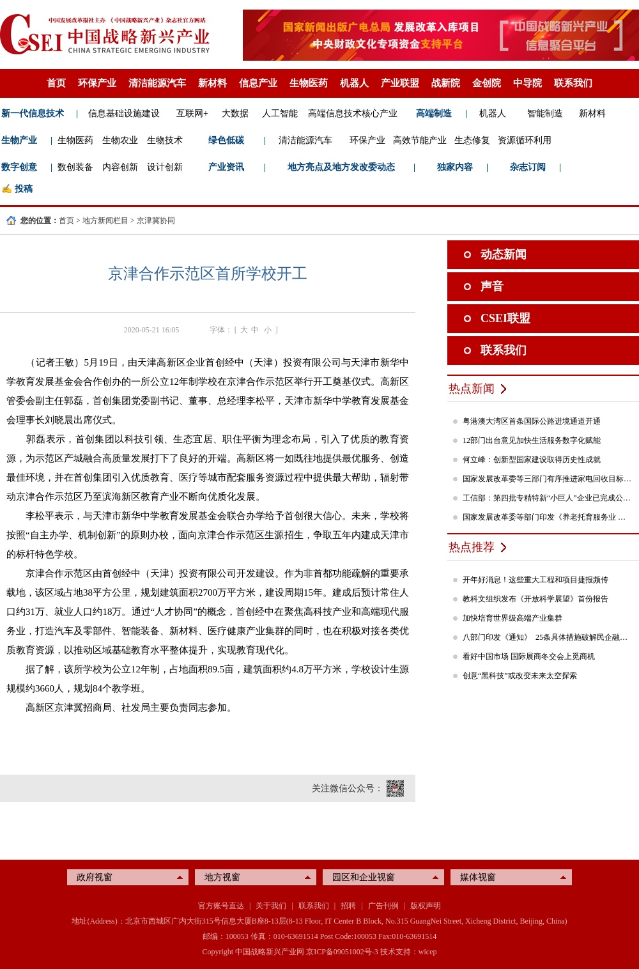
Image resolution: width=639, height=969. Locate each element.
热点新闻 (472, 388)
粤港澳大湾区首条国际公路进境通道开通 (532, 421)
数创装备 (75, 167)
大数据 (235, 113)
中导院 (527, 83)
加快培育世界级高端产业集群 (512, 618)
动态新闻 (504, 254)
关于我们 (271, 905)
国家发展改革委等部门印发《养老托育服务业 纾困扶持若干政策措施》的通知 (548, 517)
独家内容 (455, 167)
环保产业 (97, 83)
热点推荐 (472, 547)
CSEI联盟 (505, 318)
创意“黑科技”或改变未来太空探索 (520, 675)
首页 (56, 83)
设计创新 (165, 167)
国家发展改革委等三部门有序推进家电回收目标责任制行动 (548, 478)
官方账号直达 (221, 905)
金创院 (486, 83)
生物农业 (120, 140)
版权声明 (425, 905)
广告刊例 (383, 905)
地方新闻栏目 (105, 220)
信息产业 (258, 83)
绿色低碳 (226, 140)
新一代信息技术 (32, 113)
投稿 (24, 189)
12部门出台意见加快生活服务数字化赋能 (532, 440)
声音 (492, 286)
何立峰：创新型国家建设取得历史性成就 (532, 459)
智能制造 (545, 113)
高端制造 (434, 113)
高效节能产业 (420, 140)
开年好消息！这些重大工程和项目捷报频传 (535, 579)
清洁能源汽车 (157, 83)
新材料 (212, 83)
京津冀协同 (156, 220)
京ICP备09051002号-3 (342, 951)
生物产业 (19, 140)
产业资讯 (226, 167)
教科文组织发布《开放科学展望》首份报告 (535, 598)
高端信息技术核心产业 (352, 113)
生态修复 (472, 140)
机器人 (354, 83)
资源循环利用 (524, 140)
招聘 (348, 905)
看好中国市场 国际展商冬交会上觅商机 (529, 656)
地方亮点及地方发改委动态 (341, 167)
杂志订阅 (528, 167)
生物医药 (308, 83)
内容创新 (120, 167)
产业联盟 (400, 83)
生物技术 (165, 140)
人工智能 (280, 113)
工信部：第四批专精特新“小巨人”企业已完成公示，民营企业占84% (548, 497)
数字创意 (19, 167)
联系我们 (573, 83)
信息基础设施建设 (124, 113)
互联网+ (192, 113)
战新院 (445, 83)
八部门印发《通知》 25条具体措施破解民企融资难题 (548, 637)
